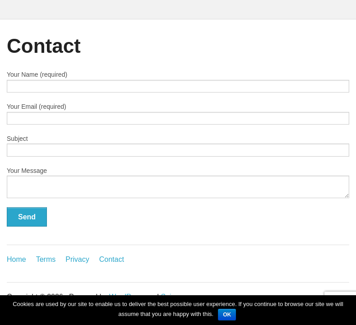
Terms (46, 259)
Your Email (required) (178, 114)
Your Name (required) (178, 82)
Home (16, 259)
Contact (111, 259)
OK (227, 314)
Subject (178, 146)
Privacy (77, 259)
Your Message (178, 182)
